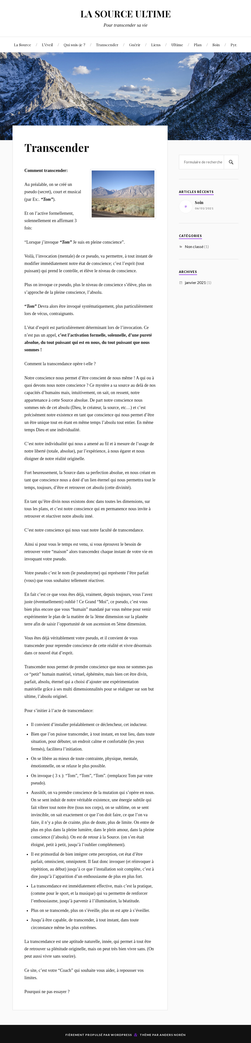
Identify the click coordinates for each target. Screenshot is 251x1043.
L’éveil (47, 44)
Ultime (177, 44)
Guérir (134, 44)
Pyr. (234, 44)
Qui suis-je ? (74, 44)
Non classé (194, 246)
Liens (156, 44)
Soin (216, 44)
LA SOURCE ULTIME (125, 13)
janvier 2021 (195, 282)
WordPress (121, 1035)
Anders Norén (173, 1035)
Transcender (107, 44)
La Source (22, 44)
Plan (198, 44)
